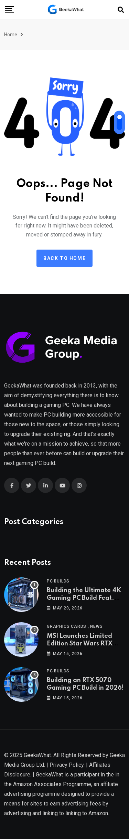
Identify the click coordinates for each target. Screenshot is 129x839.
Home (10, 34)
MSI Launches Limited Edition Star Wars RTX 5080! (79, 644)
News (96, 626)
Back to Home (64, 258)
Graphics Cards (66, 626)
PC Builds (58, 581)
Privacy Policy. (67, 765)
